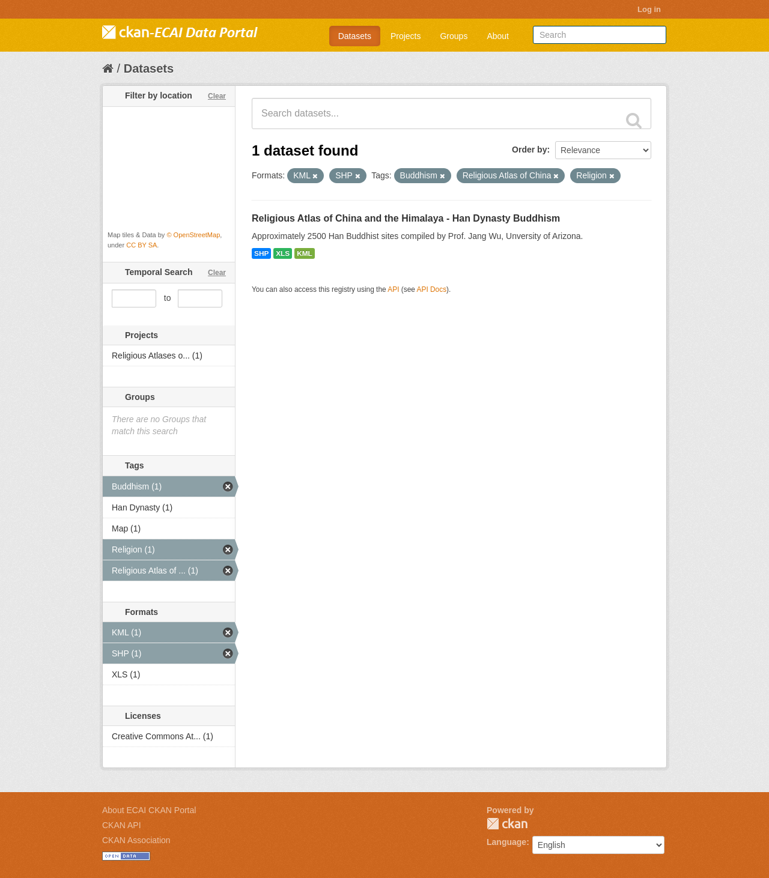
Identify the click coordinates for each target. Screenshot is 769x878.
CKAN (507, 823)
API (393, 289)
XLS (283, 253)
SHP (261, 253)
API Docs (432, 289)
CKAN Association (136, 840)
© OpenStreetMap (193, 234)
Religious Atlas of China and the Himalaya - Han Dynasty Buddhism (406, 218)
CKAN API (121, 825)
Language (506, 842)
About (498, 36)
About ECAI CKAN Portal (149, 810)
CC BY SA (141, 245)
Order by (529, 149)
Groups (453, 36)
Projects (406, 36)
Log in (649, 9)
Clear (217, 96)
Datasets (354, 36)
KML (304, 253)
